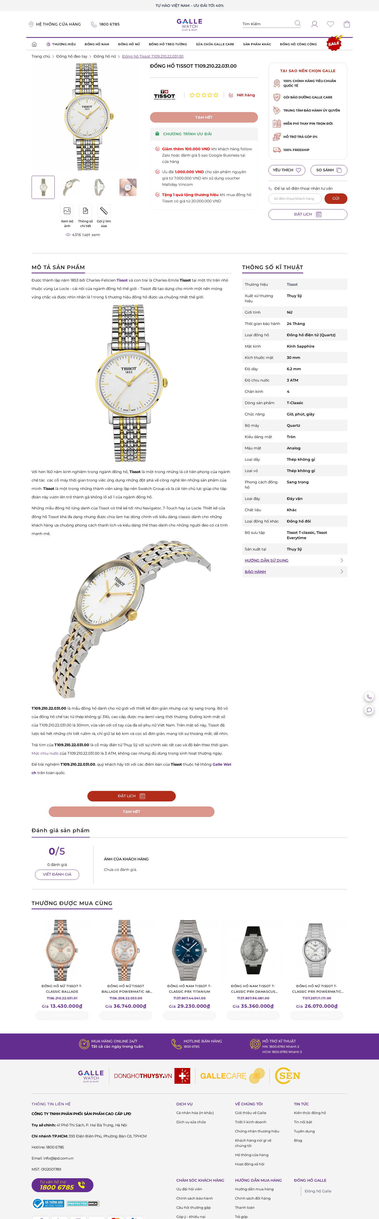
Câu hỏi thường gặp (193, 1208)
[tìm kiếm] (298, 23)
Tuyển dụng (304, 1132)
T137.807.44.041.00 (189, 993)
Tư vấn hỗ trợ (52, 1183)
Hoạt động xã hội (250, 1165)
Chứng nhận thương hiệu (257, 1132)
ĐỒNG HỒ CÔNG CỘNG (298, 44)
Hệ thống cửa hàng (251, 1156)
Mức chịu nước (45, 753)
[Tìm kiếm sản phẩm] (272, 24)
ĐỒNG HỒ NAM (97, 44)
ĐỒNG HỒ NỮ (129, 44)
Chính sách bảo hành (194, 1199)
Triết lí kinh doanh (250, 1123)
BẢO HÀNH (255, 571)
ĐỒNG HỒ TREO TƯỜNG (168, 44)
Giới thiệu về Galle (250, 1114)
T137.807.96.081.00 (253, 993)
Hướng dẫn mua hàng (254, 1190)
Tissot (292, 284)
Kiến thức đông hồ (310, 1114)
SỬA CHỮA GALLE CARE (215, 44)
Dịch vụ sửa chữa (191, 1123)
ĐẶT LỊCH (308, 214)
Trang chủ (41, 56)
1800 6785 (190, 1047)
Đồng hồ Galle (318, 1192)
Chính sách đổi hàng (253, 1199)
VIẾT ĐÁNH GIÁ (57, 875)
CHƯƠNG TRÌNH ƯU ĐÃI (183, 123)
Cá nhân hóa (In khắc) (195, 1114)
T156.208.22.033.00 (125, 993)
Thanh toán (245, 1208)
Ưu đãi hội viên (189, 1190)
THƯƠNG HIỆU (61, 44)
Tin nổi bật (303, 1123)
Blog (298, 1141)
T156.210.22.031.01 (62, 993)
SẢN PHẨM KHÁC (257, 44)
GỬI (335, 198)
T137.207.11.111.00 (316, 993)
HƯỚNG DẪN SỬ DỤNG (266, 560)
